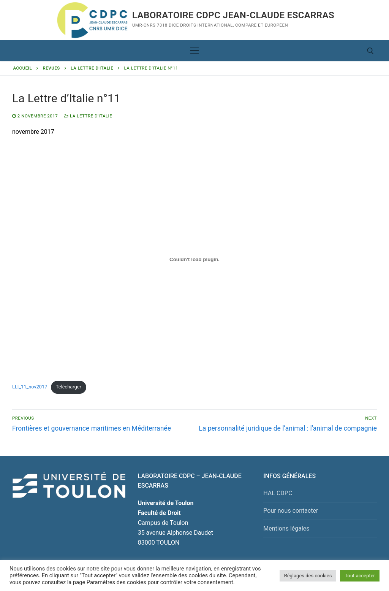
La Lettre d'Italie (92, 68)
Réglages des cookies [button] (308, 575)
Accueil (22, 68)
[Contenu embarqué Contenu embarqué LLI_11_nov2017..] (194, 260)
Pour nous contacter (290, 510)
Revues (51, 68)
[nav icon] (194, 51)
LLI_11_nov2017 (29, 387)
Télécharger (68, 387)
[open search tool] (370, 51)
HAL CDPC (277, 493)
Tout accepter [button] (360, 575)
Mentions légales (286, 528)
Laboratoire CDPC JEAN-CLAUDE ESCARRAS (233, 15)
